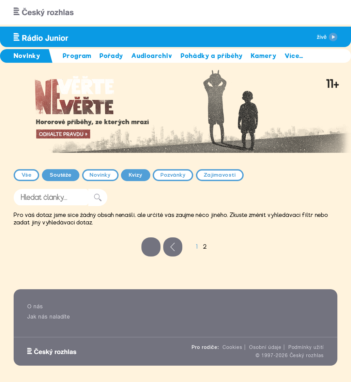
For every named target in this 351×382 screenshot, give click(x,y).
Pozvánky (173, 175)
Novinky (100, 175)
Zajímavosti (220, 175)
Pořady (111, 55)
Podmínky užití (306, 347)
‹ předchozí (172, 246)
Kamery (263, 55)
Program (77, 55)
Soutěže (61, 175)
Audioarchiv (151, 55)
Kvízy (135, 175)
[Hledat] (328, 12)
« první (151, 246)
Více (294, 55)
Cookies (232, 347)
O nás (35, 306)
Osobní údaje (265, 347)
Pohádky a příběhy (212, 55)
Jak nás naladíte (48, 316)
